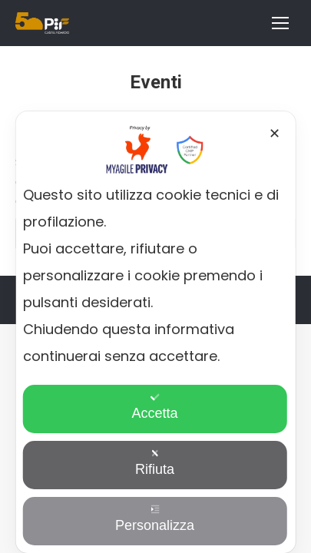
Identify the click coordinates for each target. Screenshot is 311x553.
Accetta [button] (154, 406)
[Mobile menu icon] (280, 23)
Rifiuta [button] (154, 463)
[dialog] (155, 332)
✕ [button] (274, 133)
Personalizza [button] (154, 519)
